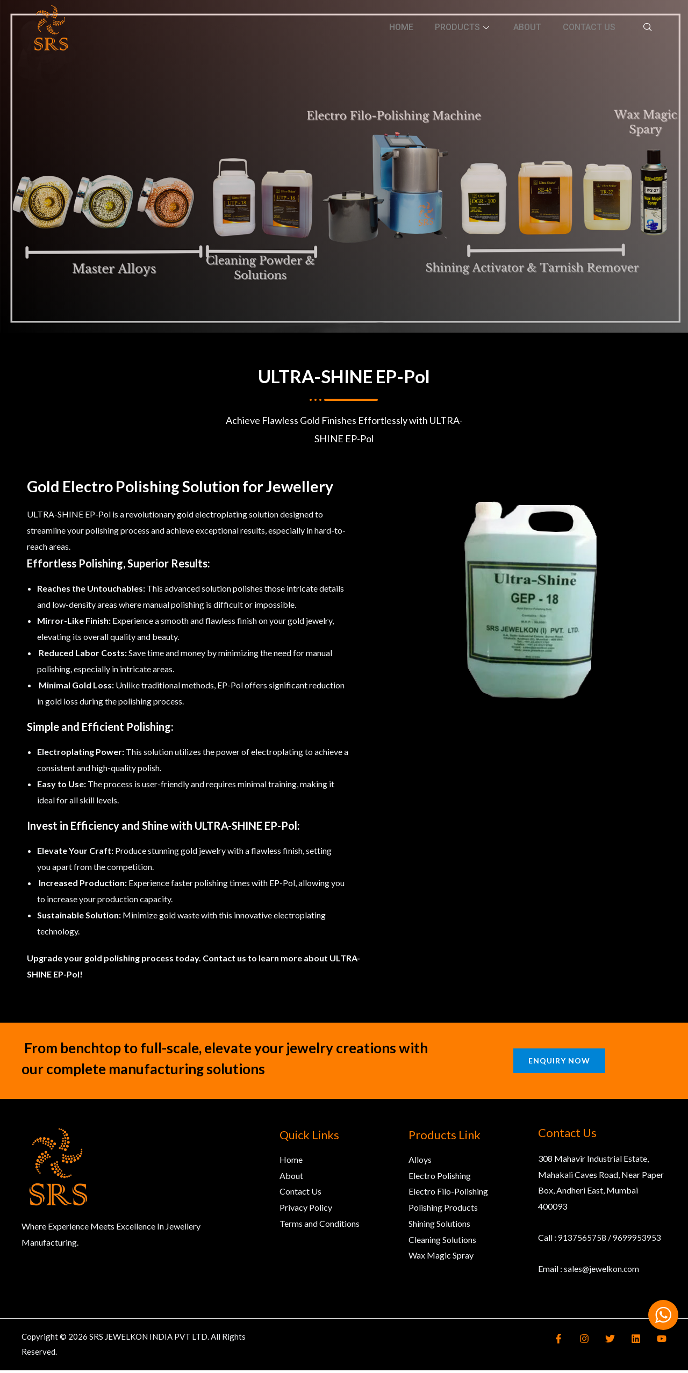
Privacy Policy (306, 1210)
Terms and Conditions (320, 1226)
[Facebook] (569, 1341)
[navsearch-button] (648, 27)
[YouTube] (661, 1341)
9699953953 (637, 1240)
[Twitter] (615, 1341)
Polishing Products (443, 1210)
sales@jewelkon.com (602, 1271)
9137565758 (582, 1240)
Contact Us (589, 27)
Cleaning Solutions (442, 1242)
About (527, 27)
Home (401, 27)
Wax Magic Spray (441, 1258)
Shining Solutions (439, 1226)
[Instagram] (592, 1341)
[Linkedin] (638, 1341)
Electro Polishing (439, 1178)
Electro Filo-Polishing (448, 1194)
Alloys (420, 1162)
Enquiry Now (559, 1062)
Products (463, 27)
